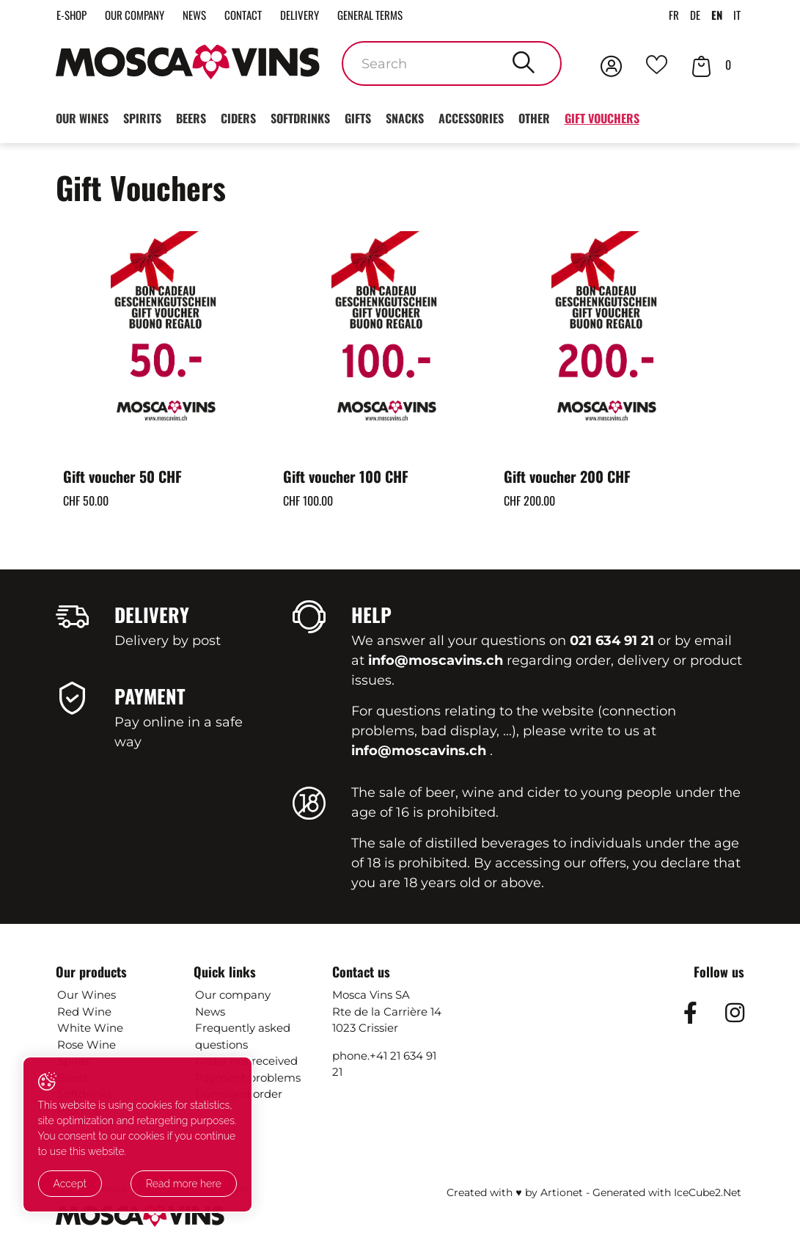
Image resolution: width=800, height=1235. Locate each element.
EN (715, 15)
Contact (258, 15)
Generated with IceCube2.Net (666, 1193)
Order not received (246, 1061)
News (206, 15)
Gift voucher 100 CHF (345, 477)
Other (534, 118)
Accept (70, 1184)
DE (691, 15)
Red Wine (84, 1012)
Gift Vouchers (602, 118)
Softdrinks (300, 118)
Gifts (358, 118)
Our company (142, 15)
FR (669, 15)
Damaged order (238, 1094)
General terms (394, 15)
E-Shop (73, 15)
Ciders (238, 118)
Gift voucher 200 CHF (567, 477)
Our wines (82, 118)
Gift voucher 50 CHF (122, 477)
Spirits (142, 118)
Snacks (405, 118)
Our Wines (86, 995)
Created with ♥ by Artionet (514, 1193)
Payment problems (248, 1078)
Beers (191, 118)
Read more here (165, 1184)
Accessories (471, 118)
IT (737, 15)
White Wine (90, 1028)
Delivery (318, 15)
